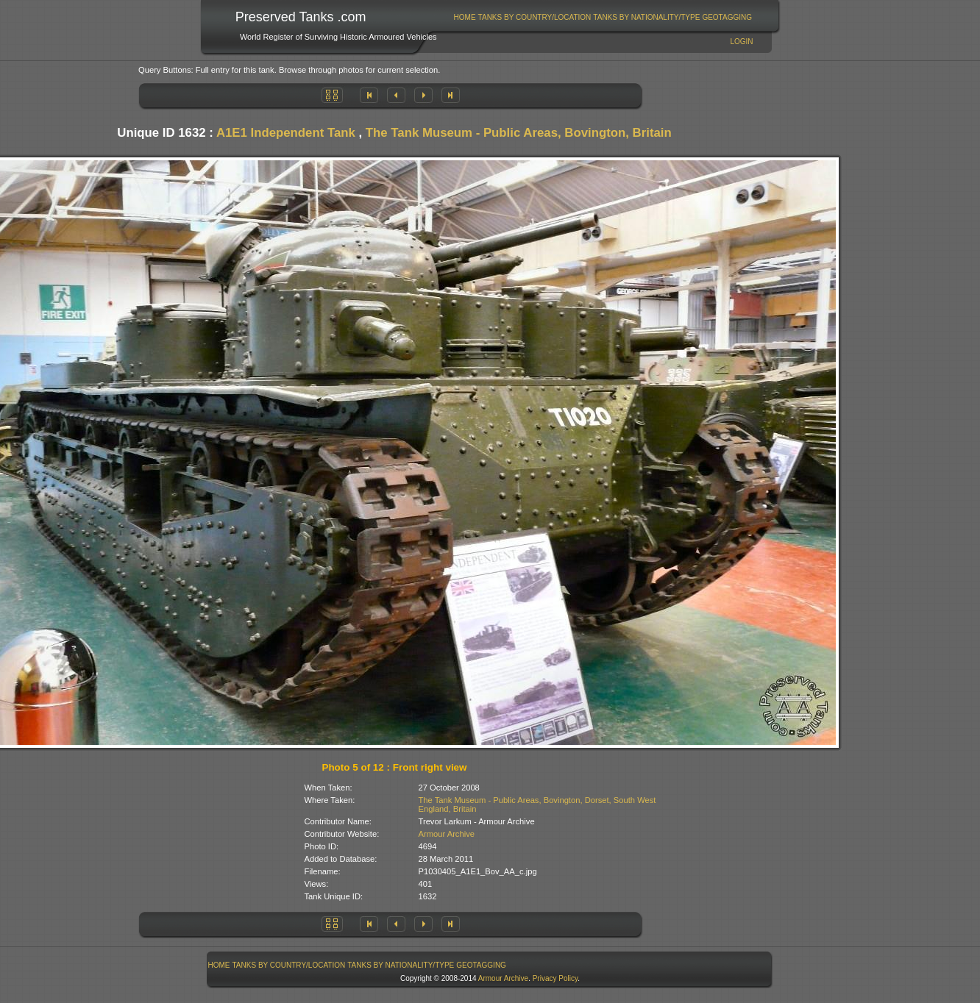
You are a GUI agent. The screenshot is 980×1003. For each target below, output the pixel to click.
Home (465, 17)
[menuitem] (464, 17)
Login (741, 42)
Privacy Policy (555, 978)
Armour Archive (447, 833)
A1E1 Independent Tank (285, 133)
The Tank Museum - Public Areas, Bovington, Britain (519, 133)
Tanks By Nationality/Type (646, 17)
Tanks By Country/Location (535, 17)
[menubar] (602, 17)
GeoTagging (727, 17)
